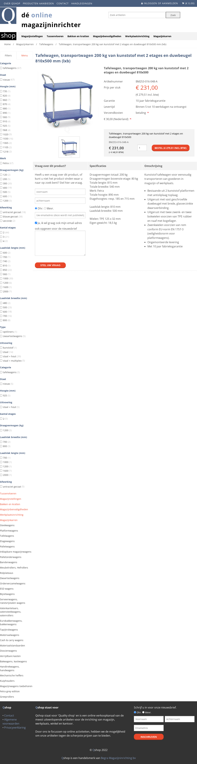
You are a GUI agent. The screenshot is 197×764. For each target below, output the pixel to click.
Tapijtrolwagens (9, 629)
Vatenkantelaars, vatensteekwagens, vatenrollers (10, 612)
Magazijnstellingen (32, 36)
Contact (63, 3)
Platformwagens (9, 530)
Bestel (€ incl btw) (170, 148)
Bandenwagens (8, 562)
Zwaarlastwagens (9, 578)
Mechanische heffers (11, 675)
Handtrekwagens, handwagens (10, 668)
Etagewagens (7, 541)
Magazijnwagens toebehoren (16, 686)
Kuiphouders (7, 680)
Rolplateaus (6, 573)
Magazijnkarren (162, 36)
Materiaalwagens (9, 635)
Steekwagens (7, 525)
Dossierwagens (8, 650)
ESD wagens (7, 588)
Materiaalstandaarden (12, 645)
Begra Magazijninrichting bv (118, 758)
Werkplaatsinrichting (137, 36)
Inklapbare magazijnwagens (15, 551)
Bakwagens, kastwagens (13, 661)
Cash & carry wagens (11, 640)
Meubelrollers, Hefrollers (14, 567)
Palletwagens (7, 546)
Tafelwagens (7, 535)
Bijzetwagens (7, 594)
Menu (24, 55)
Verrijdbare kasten (10, 656)
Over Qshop (12, 3)
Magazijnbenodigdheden (107, 36)
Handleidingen (81, 3)
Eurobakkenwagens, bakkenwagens (11, 622)
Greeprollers (7, 696)
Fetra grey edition (10, 691)
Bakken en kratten (78, 36)
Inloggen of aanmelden (161, 3)
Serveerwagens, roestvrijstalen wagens (12, 601)
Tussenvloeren (55, 36)
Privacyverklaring (15, 727)
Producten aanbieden (38, 3)
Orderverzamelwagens (12, 583)
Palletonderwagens (10, 557)
